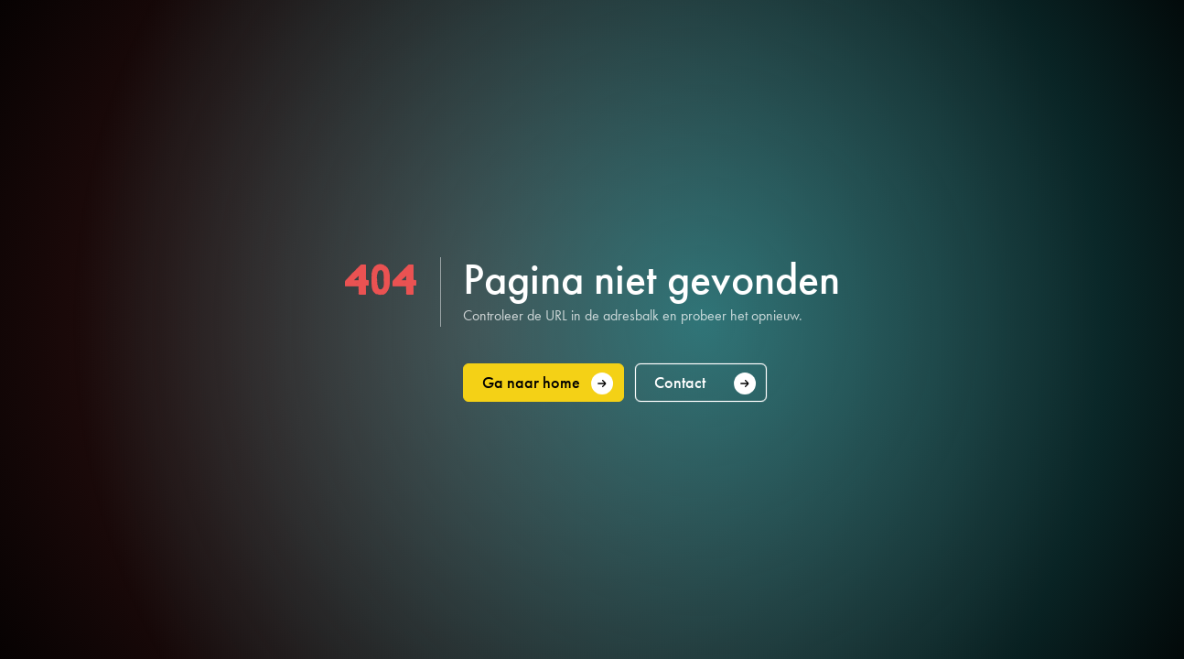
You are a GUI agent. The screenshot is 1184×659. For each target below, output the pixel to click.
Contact (705, 383)
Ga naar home (548, 383)
